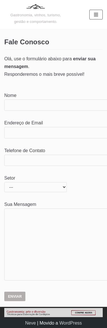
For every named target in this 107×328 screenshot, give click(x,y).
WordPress (70, 323)
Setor (35, 182)
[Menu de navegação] (96, 14)
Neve (30, 323)
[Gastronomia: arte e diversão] (35, 14)
